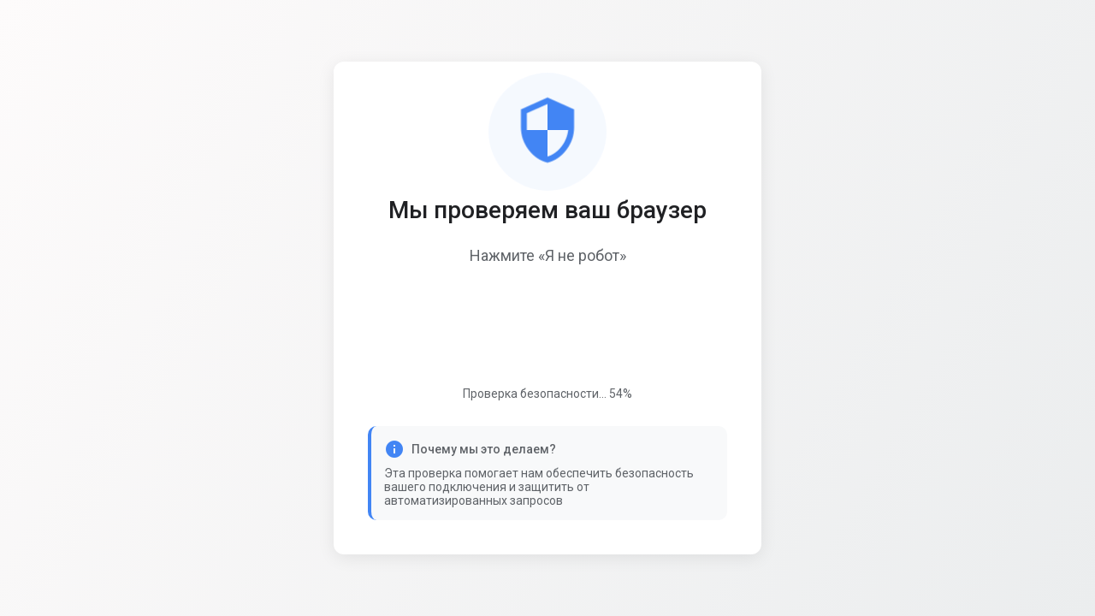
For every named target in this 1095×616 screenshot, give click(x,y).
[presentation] (547, 327)
